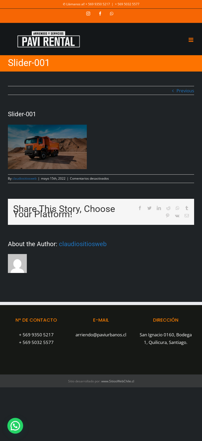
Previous (185, 91)
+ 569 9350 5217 (36, 335)
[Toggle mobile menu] (191, 40)
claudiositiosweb (24, 178)
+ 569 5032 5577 (127, 4)
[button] (15, 426)
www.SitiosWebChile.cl (117, 381)
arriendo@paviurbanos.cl (100, 335)
